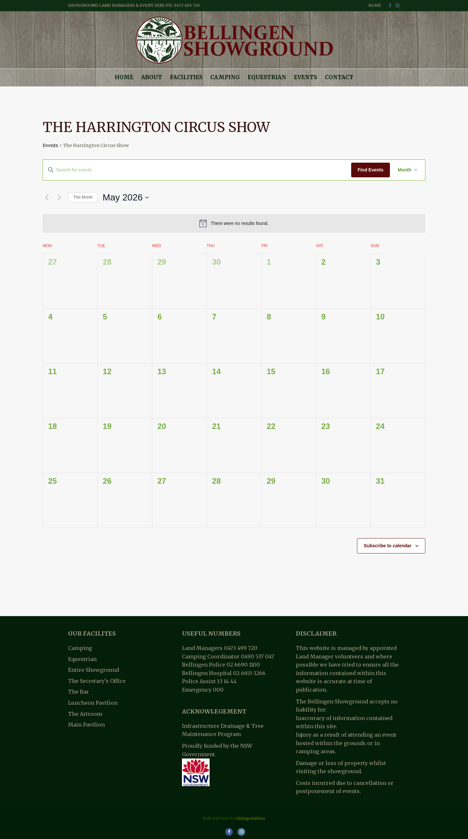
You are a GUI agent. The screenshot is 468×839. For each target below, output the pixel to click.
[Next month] (59, 197)
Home (374, 5)
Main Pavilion (86, 724)
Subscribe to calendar (387, 545)
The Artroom (85, 714)
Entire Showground (93, 670)
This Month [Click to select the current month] (82, 197)
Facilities (186, 77)
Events (305, 77)
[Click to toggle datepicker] (126, 197)
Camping (225, 77)
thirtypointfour (251, 818)
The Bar (78, 691)
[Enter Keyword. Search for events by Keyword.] (197, 170)
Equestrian (267, 77)
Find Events (370, 169)
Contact (339, 77)
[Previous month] (46, 197)
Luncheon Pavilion (92, 702)
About (151, 77)
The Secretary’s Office (97, 681)
